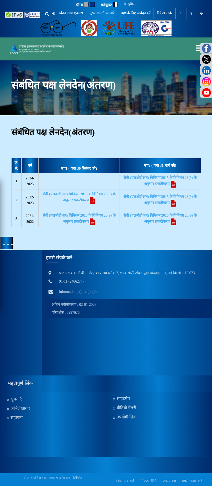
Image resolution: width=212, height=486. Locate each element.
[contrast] (115, 4)
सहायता (17, 394)
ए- (181, 13)
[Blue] (92, 4)
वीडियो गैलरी (126, 384)
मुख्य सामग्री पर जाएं (102, 13)
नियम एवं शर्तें (125, 481)
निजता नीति (148, 481)
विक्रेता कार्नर (164, 13)
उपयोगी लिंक (126, 393)
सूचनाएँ (16, 375)
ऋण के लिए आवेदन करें (135, 13)
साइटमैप (123, 375)
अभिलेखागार (20, 384)
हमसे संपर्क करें (192, 481)
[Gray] (86, 4)
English (130, 3)
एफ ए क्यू (169, 481)
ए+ (201, 13)
